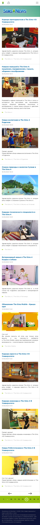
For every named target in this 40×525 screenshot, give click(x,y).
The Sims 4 (8, 59)
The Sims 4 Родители (21, 159)
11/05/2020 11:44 (7, 309)
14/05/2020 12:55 (7, 262)
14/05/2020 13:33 (7, 217)
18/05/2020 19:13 (7, 73)
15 (30, 499)
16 (34, 499)
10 (11, 499)
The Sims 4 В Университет (23, 59)
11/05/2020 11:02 (7, 452)
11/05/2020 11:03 (7, 405)
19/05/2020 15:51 (7, 24)
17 (38, 499)
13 (22, 499)
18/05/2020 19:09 (7, 125)
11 (15, 499)
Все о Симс (13, 513)
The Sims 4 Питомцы (21, 296)
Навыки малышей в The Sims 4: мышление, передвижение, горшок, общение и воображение (18, 69)
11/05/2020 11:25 (7, 358)
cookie (16, 518)
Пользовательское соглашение (11, 522)
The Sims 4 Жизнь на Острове (24, 204)
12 (19, 499)
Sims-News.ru (19, 516)
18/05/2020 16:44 (7, 172)
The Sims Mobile (10, 346)
